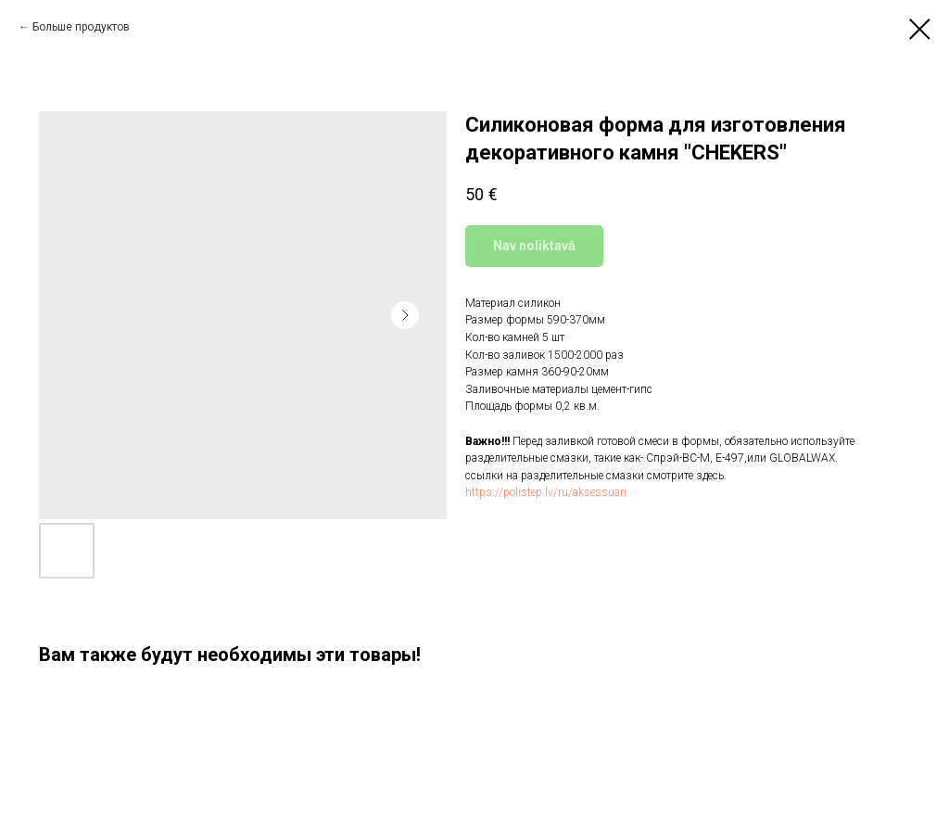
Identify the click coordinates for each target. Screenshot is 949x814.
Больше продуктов (81, 26)
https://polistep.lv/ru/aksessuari (545, 492)
